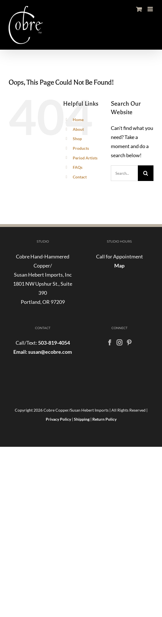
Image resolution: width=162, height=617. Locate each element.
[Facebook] (110, 343)
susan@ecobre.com (49, 352)
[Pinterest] (129, 343)
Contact (80, 176)
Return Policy (104, 419)
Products (81, 148)
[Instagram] (119, 343)
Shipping (82, 419)
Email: (20, 352)
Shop (77, 138)
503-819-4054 (54, 343)
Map (119, 265)
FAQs (77, 167)
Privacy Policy (58, 419)
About (78, 129)
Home (78, 119)
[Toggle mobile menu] (150, 9)
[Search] (145, 173)
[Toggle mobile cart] (139, 9)
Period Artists (85, 157)
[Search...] (124, 173)
